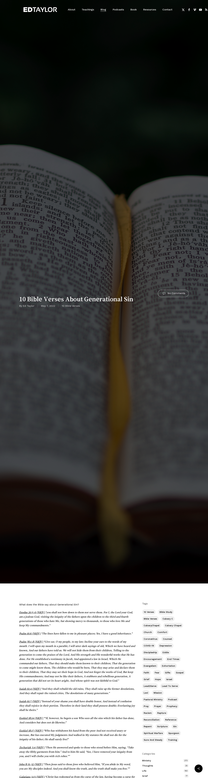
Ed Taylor (28, 305)
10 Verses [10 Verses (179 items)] (149, 612)
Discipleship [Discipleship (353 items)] (150, 652)
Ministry (146, 760)
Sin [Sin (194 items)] (175, 726)
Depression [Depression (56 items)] (166, 645)
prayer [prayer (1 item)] (157, 706)
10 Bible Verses (71, 305)
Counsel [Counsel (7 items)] (167, 639)
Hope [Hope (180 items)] (158, 679)
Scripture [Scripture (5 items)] (162, 726)
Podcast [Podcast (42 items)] (172, 699)
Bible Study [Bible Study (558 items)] (166, 612)
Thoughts (147, 765)
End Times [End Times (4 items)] (173, 659)
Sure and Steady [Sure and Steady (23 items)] (153, 740)
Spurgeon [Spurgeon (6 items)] (173, 733)
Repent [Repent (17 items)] (148, 726)
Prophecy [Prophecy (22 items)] (172, 706)
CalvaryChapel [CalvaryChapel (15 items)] (151, 625)
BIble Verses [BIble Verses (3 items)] (150, 618)
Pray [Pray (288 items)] (146, 706)
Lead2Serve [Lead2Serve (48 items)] (150, 686)
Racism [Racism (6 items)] (148, 713)
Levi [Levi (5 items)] (146, 692)
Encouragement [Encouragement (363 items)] (153, 659)
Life (144, 771)
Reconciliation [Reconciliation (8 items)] (152, 719)
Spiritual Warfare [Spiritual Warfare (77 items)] (153, 733)
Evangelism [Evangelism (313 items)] (150, 666)
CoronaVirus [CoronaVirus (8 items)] (150, 639)
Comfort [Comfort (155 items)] (162, 632)
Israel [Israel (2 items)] (169, 679)
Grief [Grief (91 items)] (146, 679)
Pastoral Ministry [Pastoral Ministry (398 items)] (153, 699)
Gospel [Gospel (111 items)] (180, 672)
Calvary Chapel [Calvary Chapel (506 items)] (173, 625)
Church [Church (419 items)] (148, 632)
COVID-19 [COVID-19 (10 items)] (149, 645)
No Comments (173, 293)
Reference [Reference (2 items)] (170, 719)
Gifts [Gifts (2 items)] (167, 672)
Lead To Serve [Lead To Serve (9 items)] (170, 686)
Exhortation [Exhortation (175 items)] (168, 666)
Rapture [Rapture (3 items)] (161, 713)
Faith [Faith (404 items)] (146, 672)
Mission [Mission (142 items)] (158, 692)
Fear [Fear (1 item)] (157, 672)
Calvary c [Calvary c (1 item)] (168, 618)
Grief (145, 776)
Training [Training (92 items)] (172, 740)
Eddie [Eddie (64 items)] (166, 652)
